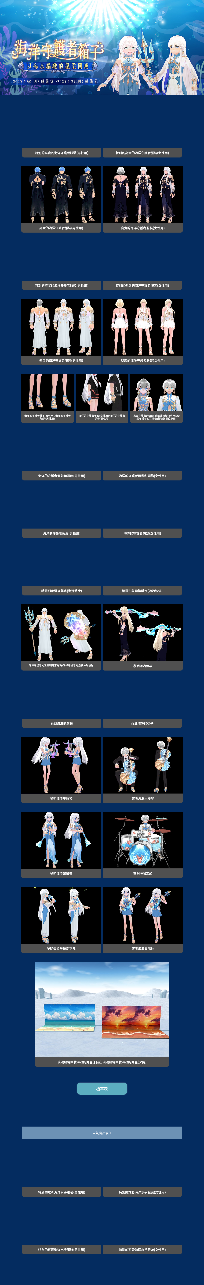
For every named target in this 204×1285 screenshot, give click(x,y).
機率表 (102, 1088)
